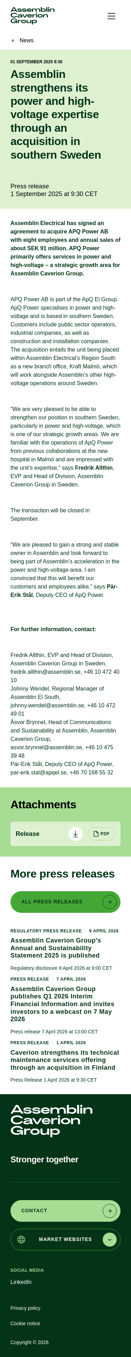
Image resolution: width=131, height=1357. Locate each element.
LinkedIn (21, 1282)
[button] (111, 16)
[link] (32, 15)
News (27, 40)
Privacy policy (25, 1308)
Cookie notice (25, 1323)
